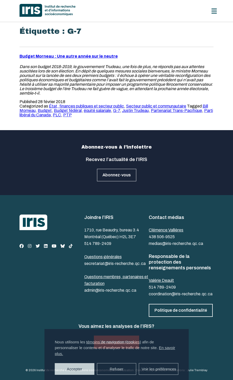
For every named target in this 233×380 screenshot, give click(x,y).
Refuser (117, 369)
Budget (45, 110)
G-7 (116, 110)
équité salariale (97, 110)
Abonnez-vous (116, 175)
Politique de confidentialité (180, 310)
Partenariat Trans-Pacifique (176, 110)
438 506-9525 (162, 237)
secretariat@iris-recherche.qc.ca (115, 263)
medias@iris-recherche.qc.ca (176, 243)
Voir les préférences (159, 369)
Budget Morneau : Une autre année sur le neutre (69, 56)
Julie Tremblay (197, 370)
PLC (57, 115)
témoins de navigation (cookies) (113, 342)
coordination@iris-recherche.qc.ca (180, 294)
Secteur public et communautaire (156, 106)
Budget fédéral (68, 110)
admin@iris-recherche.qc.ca (110, 290)
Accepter (74, 369)
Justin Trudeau (135, 110)
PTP (67, 115)
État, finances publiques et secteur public (86, 106)
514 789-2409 (97, 243)
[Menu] (214, 11)
